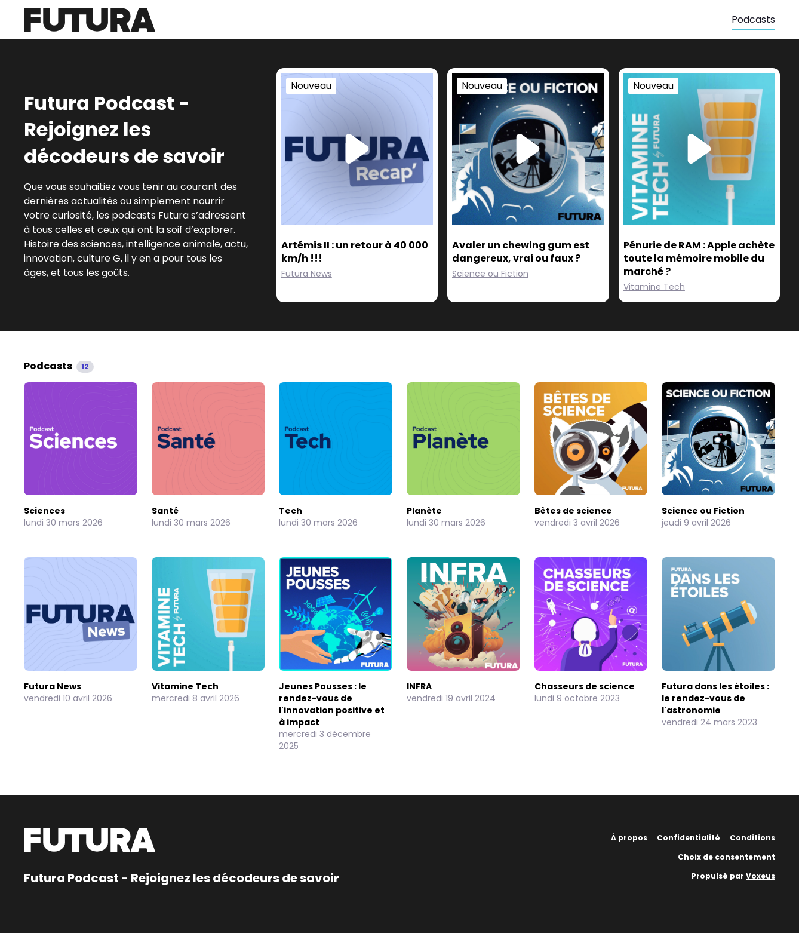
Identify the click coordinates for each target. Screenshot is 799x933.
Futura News (306, 274)
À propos (629, 838)
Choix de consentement (726, 857)
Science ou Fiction (490, 274)
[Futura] (378, 20)
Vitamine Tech (654, 287)
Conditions (752, 838)
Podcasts (753, 19)
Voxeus (760, 876)
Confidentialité (688, 838)
